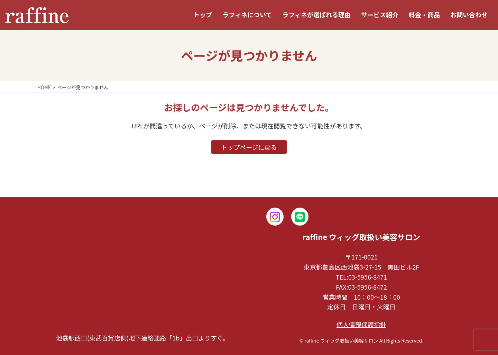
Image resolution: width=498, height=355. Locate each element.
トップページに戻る (249, 147)
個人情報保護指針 (361, 324)
